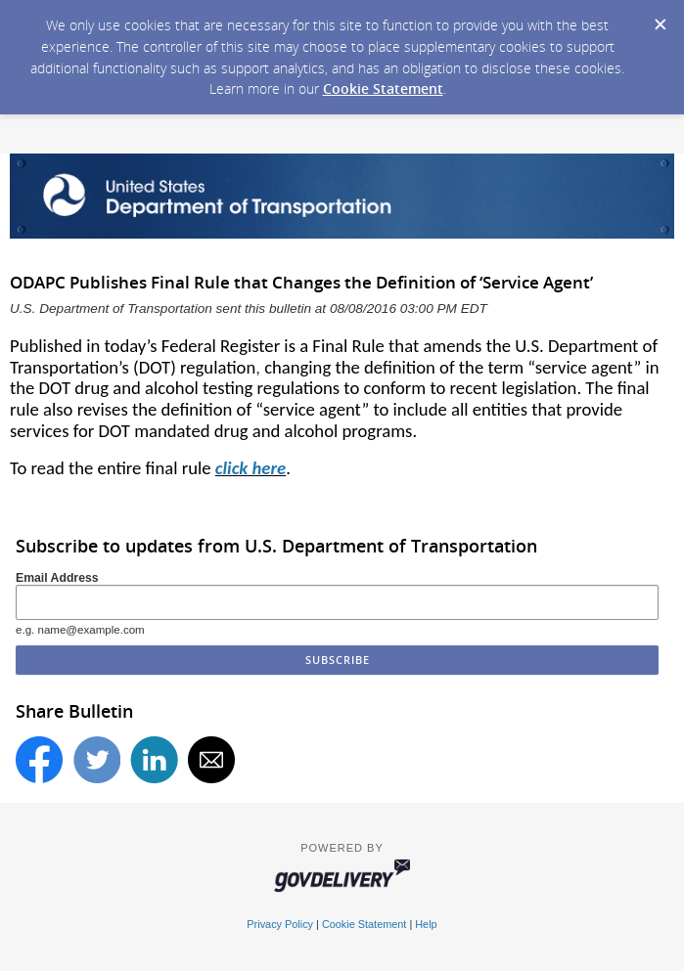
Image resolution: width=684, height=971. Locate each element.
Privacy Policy (280, 924)
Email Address (57, 578)
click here (250, 468)
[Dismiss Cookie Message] (659, 18)
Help (425, 924)
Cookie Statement (383, 88)
